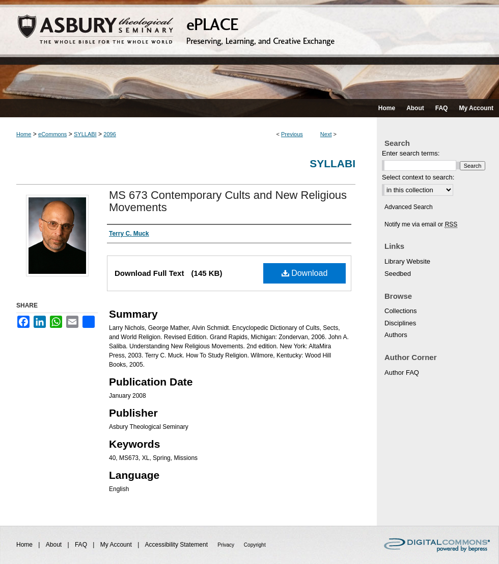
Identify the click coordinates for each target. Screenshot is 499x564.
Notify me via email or (420, 224)
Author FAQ (401, 372)
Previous (292, 134)
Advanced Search (408, 207)
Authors (395, 335)
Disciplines (400, 323)
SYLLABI (85, 134)
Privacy (226, 545)
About (55, 544)
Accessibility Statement (177, 544)
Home (23, 134)
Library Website (407, 261)
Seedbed (397, 273)
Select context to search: (418, 177)
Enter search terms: (410, 153)
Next (326, 134)
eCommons (52, 134)
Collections (400, 311)
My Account (116, 544)
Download (305, 273)
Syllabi (332, 163)
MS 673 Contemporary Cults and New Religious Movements (228, 201)
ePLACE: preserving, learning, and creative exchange (249, 49)
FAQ (82, 544)
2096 (109, 134)
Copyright (255, 545)
